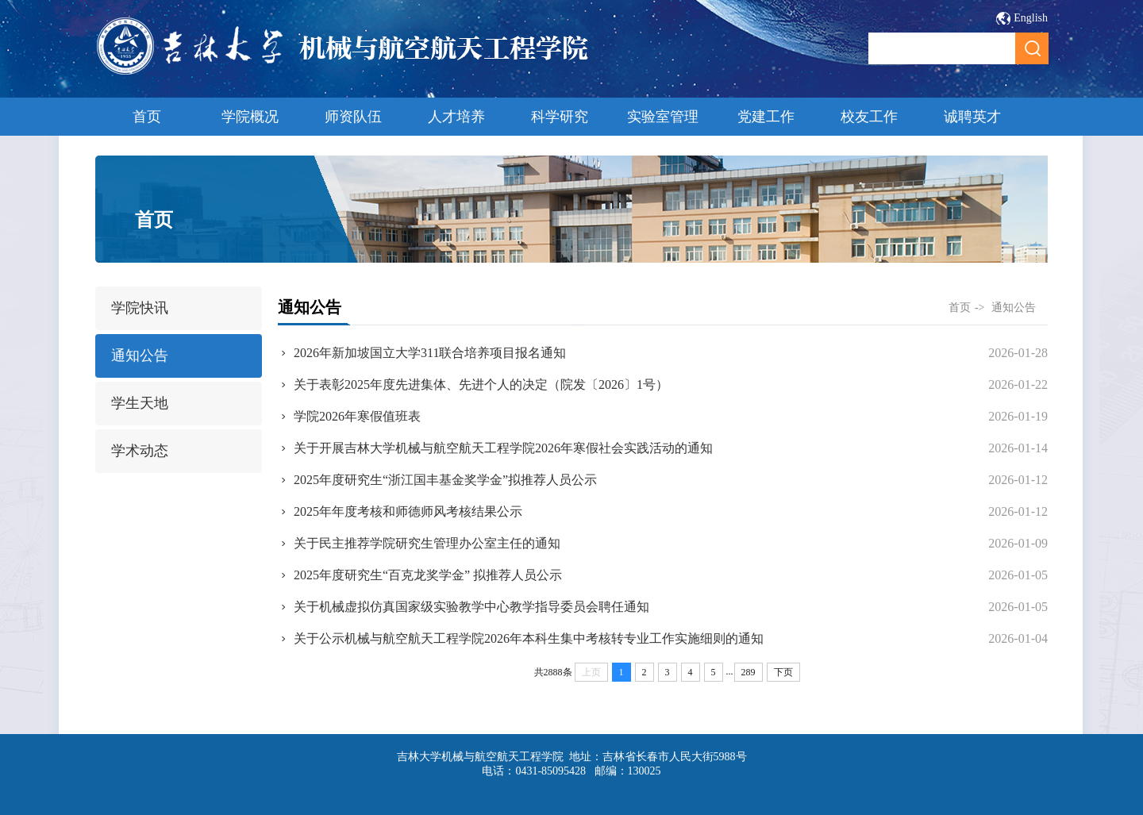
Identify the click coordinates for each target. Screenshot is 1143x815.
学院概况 (250, 117)
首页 (147, 117)
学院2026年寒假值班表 (357, 416)
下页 (783, 672)
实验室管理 (662, 117)
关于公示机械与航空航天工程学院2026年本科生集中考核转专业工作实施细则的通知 (529, 638)
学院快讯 (139, 308)
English (1031, 18)
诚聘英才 (972, 117)
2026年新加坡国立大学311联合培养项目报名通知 (430, 352)
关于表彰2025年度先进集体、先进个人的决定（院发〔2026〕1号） (481, 384)
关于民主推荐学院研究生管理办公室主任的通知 (427, 543)
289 (748, 672)
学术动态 (139, 451)
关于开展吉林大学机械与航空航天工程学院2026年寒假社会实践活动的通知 (503, 448)
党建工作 (766, 117)
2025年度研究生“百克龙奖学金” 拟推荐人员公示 (428, 575)
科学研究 (559, 117)
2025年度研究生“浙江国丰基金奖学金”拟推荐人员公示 (445, 479)
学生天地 (139, 403)
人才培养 (456, 117)
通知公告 (139, 355)
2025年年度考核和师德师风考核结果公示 (408, 511)
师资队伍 (353, 117)
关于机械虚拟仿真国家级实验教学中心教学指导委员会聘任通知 (471, 606)
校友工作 (869, 117)
